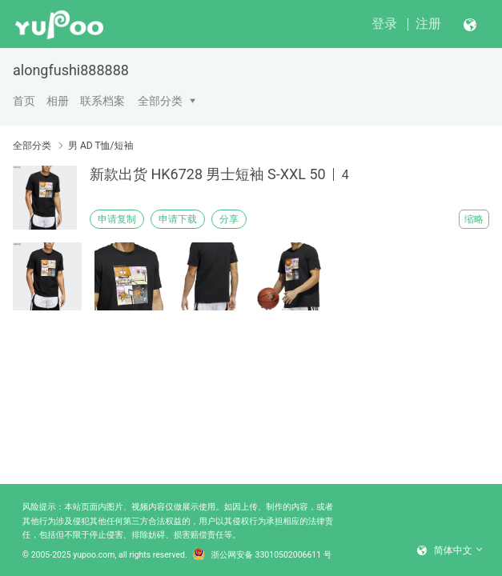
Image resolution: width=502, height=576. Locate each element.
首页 (24, 100)
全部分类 (160, 100)
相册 (57, 100)
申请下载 (178, 219)
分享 (229, 219)
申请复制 (117, 219)
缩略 (474, 219)
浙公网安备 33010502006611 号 (262, 555)
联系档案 (102, 100)
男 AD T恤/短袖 (101, 145)
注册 (428, 23)
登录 (384, 23)
